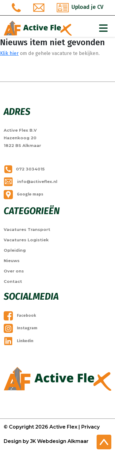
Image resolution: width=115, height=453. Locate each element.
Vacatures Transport (27, 229)
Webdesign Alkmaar (63, 441)
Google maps (23, 194)
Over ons (14, 271)
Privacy (90, 427)
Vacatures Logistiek (26, 239)
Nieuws (12, 260)
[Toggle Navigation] (103, 28)
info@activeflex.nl (30, 181)
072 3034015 (24, 168)
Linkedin (18, 340)
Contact (13, 281)
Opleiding (15, 250)
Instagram (20, 328)
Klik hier (9, 53)
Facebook (20, 315)
